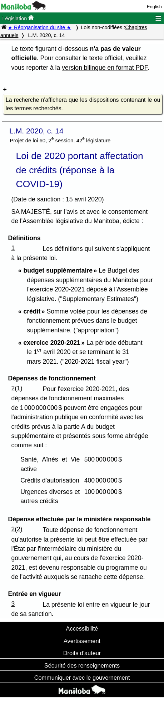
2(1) (16, 388)
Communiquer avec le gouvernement (82, 677)
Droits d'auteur (82, 653)
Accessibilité (82, 628)
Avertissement (82, 641)
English (154, 6)
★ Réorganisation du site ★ (39, 27)
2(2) (16, 529)
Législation (18, 18)
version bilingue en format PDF (105, 67)
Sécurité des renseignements (82, 665)
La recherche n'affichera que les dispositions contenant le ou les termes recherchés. (83, 104)
